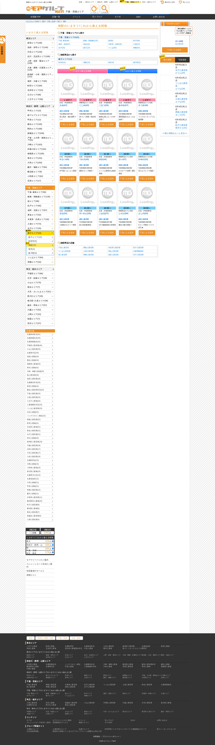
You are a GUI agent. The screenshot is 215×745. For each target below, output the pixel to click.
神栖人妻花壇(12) (33, 490)
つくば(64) (112, 48)
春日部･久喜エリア (148, 711)
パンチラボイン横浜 (72, 664)
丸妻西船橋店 (138, 251)
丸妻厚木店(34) (33, 353)
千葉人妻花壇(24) (33, 394)
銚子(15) (86, 48)
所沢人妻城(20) (33, 438)
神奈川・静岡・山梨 (45, 638)
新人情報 (168, 60)
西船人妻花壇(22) (33, 419)
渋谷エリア (69, 655)
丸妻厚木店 (50, 666)
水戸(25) (61, 48)
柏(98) (110, 41)
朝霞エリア (69, 714)
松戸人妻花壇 (138, 248)
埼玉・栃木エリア (149, 2)
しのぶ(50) (123, 213)
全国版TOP (35, 17)
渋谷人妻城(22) (33, 412)
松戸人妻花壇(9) (33, 505)
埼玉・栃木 (76, 638)
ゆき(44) (103, 159)
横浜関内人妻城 (33, 666)
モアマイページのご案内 (37, 560)
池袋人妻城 (31, 648)
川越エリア (31, 714)
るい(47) (122, 159)
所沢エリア (88, 714)
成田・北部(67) (64, 44)
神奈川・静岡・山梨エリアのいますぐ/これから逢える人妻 (49, 672)
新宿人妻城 (165, 646)
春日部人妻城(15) (33, 471)
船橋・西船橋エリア (53, 693)
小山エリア (69, 711)
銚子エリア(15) (35, 237)
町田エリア (31, 657)
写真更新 (182, 60)
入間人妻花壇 (32, 703)
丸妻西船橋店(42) (33, 342)
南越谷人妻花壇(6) (34, 516)
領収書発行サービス (35, 571)
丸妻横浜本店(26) (33, 382)
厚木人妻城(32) (33, 368)
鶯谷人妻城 (107, 648)
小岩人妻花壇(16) (33, 457)
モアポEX (108, 722)
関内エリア (107, 675)
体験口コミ (31, 575)
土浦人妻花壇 (88, 251)
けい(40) (179, 41)
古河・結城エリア (52, 711)
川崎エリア (166, 675)
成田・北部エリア (109, 693)
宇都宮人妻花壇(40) (34, 345)
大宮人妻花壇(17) (33, 453)
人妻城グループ (33, 729)
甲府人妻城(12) (33, 486)
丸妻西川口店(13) (33, 475)
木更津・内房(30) (115, 44)
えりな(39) (180, 89)
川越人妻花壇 (128, 703)
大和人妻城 (107, 666)
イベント (77, 17)
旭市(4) (31, 249)
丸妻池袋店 (146, 646)
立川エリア (69, 657)
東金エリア (127, 693)
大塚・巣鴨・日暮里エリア (132, 655)
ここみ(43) (84, 105)
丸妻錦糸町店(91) (33, 334)
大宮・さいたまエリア (111, 711)
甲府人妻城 (69, 666)
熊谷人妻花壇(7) (33, 512)
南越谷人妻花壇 (71, 703)
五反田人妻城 (51, 648)
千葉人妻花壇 (63, 248)
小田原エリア (146, 677)
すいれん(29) (85, 213)
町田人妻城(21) (33, 423)
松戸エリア (88, 693)
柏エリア (68, 693)
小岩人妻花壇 (108, 646)
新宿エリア (31, 655)
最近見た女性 (170, 2)
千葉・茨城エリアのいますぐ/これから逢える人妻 (46, 690)
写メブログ (97, 17)
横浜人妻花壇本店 (148, 664)
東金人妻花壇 (113, 251)
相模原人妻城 (166, 666)
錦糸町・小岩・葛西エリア (151, 655)
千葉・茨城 (62, 638)
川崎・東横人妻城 (110, 664)
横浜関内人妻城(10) (34, 501)
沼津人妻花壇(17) (33, 449)
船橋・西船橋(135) (90, 41)
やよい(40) (64, 159)
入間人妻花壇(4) (33, 519)
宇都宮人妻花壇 (109, 703)
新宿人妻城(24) (33, 386)
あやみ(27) (123, 105)
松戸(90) (136, 41)
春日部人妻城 (166, 703)
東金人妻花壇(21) (33, 431)
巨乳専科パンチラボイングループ (118, 729)
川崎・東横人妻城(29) (35, 371)
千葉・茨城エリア (132, 2)
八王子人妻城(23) (33, 401)
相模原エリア (50, 677)
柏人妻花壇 (62, 255)
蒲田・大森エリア (167, 655)
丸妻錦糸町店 (89, 646)
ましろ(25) (180, 115)
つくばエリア (69, 695)
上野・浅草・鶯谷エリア (112, 655)
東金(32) (86, 44)
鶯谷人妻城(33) (33, 360)
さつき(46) (143, 105)
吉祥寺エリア (50, 657)
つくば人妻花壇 (64, 251)
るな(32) (63, 213)
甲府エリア (69, 675)
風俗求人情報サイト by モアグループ (67, 731)
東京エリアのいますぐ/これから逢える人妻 (43, 652)
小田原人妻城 (32, 664)
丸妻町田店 (69, 646)
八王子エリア (89, 657)
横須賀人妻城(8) (33, 508)
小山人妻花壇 (89, 703)
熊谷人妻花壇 (70, 705)
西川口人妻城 (51, 705)
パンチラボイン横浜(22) (36, 416)
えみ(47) (63, 105)
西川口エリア (127, 711)
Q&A (138, 17)
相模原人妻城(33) (33, 364)
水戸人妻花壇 (138, 255)
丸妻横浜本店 (89, 664)
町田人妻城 (50, 646)
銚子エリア (50, 695)
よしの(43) (143, 213)
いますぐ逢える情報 (82, 71)
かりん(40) (180, 73)
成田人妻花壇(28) (33, 379)
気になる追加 (68, 124)
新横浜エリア (127, 675)
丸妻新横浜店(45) (33, 338)
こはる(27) (104, 213)
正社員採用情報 (33, 731)
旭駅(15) (32, 245)
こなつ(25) (104, 105)
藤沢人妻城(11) (33, 494)
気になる (186, 2)
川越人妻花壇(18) (33, 445)
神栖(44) (136, 48)
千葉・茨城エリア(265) (68, 37)
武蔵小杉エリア (32, 677)
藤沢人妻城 (165, 664)
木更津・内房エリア (149, 693)
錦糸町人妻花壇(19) (34, 442)
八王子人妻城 (32, 646)
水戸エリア (31, 695)
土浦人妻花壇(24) (33, 397)
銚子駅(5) (32, 253)
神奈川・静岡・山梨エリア (107, 2)
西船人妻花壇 (88, 248)
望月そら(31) (181, 128)
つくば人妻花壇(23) (34, 408)
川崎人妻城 (31, 669)
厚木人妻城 (146, 666)
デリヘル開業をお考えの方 (91, 731)
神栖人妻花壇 (84, 111)
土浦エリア (165, 693)
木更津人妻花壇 (114, 248)
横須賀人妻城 (128, 664)
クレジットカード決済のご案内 (39, 565)
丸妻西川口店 (32, 705)
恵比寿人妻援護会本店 (73, 648)
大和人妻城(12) (33, 482)
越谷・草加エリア (167, 711)
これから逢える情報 (132, 71)
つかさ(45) (84, 159)
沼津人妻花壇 (128, 666)
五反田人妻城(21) (33, 427)
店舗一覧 (56, 17)
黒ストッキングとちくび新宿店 (135, 648)
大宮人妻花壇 (147, 703)
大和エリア (88, 677)
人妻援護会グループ (138, 729)
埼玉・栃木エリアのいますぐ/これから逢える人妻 (46, 708)
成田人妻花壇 (64, 111)
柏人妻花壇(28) (33, 375)
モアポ (118, 17)
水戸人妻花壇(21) (33, 434)
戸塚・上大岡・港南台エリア (152, 675)
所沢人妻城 (50, 703)
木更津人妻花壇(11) (34, 497)
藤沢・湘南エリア (109, 677)
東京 (30, 638)
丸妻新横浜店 (51, 664)
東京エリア (89, 2)
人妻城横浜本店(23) (34, 405)
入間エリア (50, 714)
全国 (80, 2)
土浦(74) (136, 44)
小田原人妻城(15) (33, 468)
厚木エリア (69, 677)
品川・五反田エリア (91, 655)
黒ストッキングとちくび (166, 729)
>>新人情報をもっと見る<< (174, 133)
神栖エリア (88, 695)
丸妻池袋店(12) (33, 479)
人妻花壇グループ (59, 729)
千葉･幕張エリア (33, 693)
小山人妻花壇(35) (33, 349)
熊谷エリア (88, 711)
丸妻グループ (84, 729)
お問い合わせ (159, 17)
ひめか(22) (143, 159)
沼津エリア (165, 677)
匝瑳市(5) (32, 241)
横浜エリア (88, 675)
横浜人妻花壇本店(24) (35, 390)
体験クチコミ (84, 722)
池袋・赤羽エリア (52, 655)
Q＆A (133, 720)
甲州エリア (31, 675)
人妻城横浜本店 (90, 666)
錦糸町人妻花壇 (129, 646)
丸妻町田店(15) (33, 460)
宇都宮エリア (31, 711)
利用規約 (96, 736)
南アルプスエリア (52, 675)
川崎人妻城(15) (33, 464)
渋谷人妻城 (88, 648)
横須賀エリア (127, 677)
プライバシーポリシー (111, 736)
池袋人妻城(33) (33, 356)
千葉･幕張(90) (63, 41)
